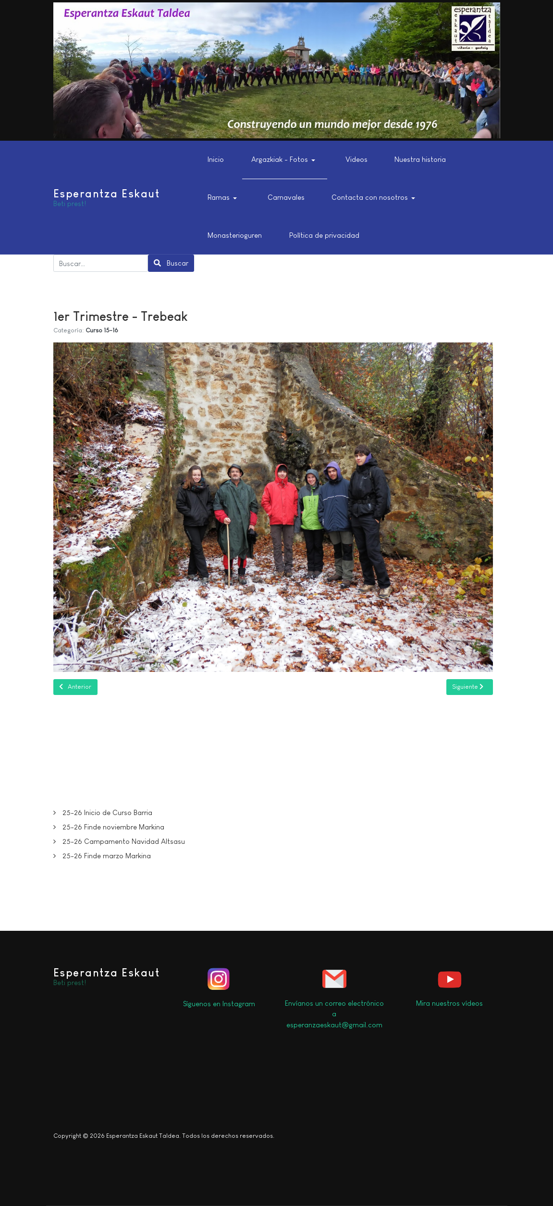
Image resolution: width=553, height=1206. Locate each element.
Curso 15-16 (102, 330)
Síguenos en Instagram (219, 1003)
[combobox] (100, 263)
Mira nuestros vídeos (449, 1003)
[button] (285, 160)
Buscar (171, 263)
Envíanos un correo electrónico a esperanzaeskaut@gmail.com (334, 1014)
